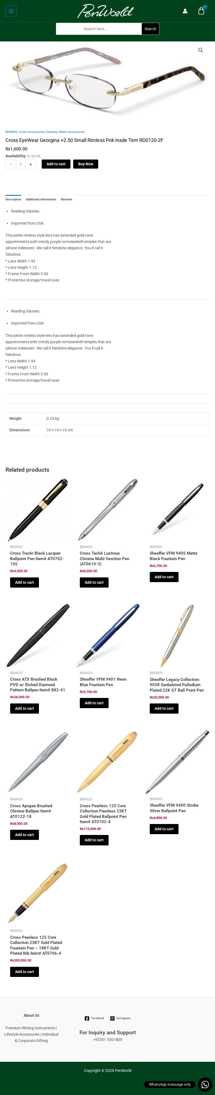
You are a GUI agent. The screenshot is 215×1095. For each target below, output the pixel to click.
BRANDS (11, 132)
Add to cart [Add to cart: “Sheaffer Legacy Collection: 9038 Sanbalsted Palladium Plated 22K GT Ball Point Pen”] (164, 708)
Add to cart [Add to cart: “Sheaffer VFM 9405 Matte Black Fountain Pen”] (164, 577)
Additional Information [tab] (41, 199)
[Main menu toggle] (11, 11)
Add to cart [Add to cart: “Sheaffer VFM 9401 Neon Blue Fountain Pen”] (94, 703)
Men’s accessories (72, 132)
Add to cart (56, 164)
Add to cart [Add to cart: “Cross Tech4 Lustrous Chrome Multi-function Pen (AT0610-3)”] (94, 582)
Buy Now (85, 164)
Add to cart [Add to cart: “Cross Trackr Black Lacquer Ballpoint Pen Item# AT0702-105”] (24, 582)
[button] (107, 38)
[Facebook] (94, 1018)
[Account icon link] (185, 11)
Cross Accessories (32, 132)
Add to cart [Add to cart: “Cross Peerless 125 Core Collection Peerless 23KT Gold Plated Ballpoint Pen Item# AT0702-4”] (94, 840)
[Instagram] (120, 1018)
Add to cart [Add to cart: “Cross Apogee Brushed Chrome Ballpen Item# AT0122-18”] (24, 835)
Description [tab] (13, 199)
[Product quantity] (21, 164)
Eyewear (52, 132)
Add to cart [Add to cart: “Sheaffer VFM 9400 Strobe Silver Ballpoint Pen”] (164, 829)
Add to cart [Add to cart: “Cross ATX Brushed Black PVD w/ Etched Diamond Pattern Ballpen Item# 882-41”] (24, 708)
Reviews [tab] (66, 199)
